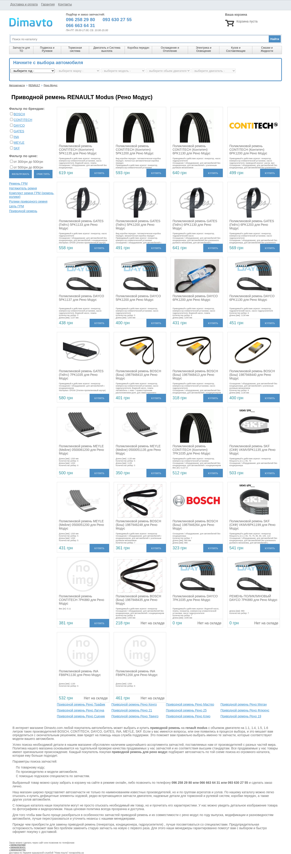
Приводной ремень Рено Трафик (81, 704)
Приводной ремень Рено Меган (244, 704)
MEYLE (19, 142)
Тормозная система (75, 49)
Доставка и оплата (24, 4)
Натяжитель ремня (23, 188)
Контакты (65, 4)
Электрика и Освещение (203, 49)
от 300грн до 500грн (28, 161)
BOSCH (19, 114)
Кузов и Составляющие (235, 49)
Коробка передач (138, 47)
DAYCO (19, 125)
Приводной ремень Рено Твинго (134, 716)
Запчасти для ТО (21, 49)
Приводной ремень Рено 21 (131, 710)
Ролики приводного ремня (28, 201)
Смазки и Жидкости (267, 49)
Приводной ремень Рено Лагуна (80, 710)
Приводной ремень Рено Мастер (190, 704)
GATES (19, 131)
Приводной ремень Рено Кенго (134, 704)
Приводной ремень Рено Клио (188, 716)
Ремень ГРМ (18, 183)
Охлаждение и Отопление (170, 49)
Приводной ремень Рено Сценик (81, 716)
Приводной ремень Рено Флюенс (245, 710)
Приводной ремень (23, 211)
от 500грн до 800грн (28, 167)
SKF (17, 148)
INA (16, 137)
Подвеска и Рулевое (47, 49)
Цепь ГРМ (16, 206)
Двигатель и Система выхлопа (106, 49)
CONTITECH (23, 120)
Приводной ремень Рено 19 (241, 716)
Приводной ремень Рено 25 (186, 710)
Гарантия (48, 4)
